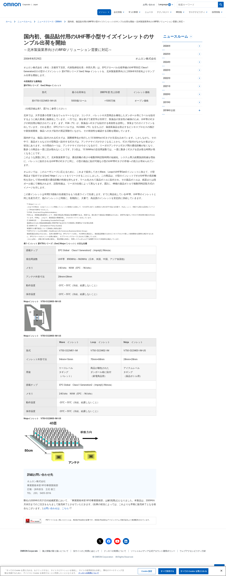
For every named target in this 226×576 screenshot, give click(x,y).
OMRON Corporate (29, 551)
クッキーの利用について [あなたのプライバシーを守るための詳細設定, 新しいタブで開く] (88, 573)
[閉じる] (221, 571)
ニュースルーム (25, 21)
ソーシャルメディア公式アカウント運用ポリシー (153, 551)
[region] (113, 571)
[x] (100, 541)
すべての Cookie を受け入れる (193, 571)
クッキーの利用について (115, 551)
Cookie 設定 (146, 571)
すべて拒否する (167, 571)
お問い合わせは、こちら (57, 508)
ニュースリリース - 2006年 (49, 21)
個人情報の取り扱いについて (55, 551)
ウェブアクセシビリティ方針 (193, 551)
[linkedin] (126, 541)
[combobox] (166, 4)
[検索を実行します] (221, 4)
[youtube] (117, 541)
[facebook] (109, 541)
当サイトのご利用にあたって (86, 551)
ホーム (9, 21)
